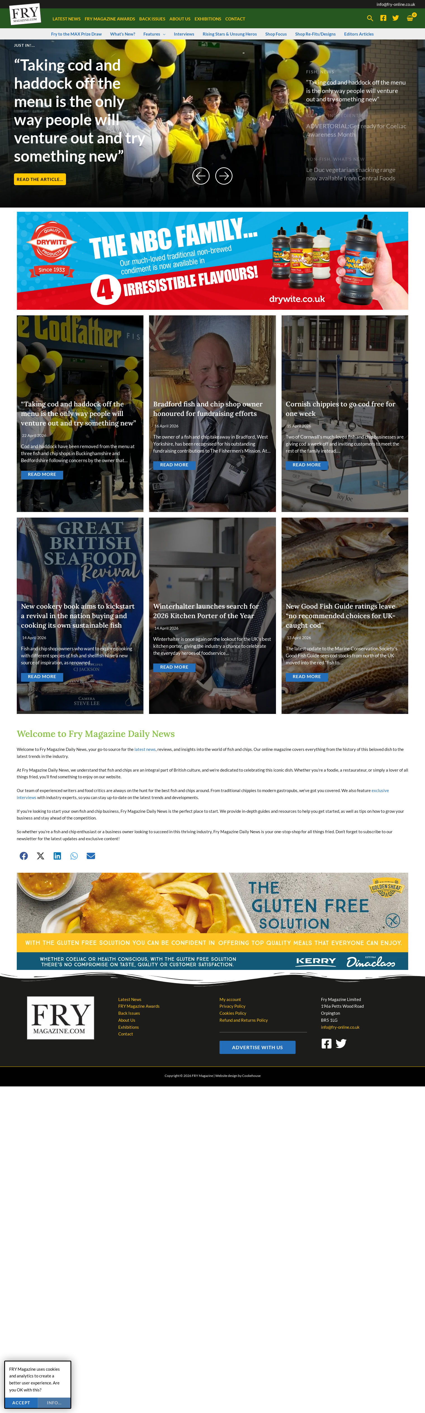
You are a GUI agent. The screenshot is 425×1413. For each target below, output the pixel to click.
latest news (145, 749)
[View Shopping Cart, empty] (410, 18)
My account (230, 999)
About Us (126, 1020)
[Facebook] (383, 18)
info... (54, 1402)
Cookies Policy (232, 1013)
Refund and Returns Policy (243, 1020)
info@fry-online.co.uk (396, 4)
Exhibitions (128, 1026)
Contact (125, 1033)
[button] (370, 18)
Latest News (129, 999)
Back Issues (129, 1013)
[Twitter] (395, 18)
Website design (226, 1075)
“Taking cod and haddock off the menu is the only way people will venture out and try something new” (79, 110)
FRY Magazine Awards (139, 1006)
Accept (21, 1402)
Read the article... (40, 179)
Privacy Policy (232, 1006)
